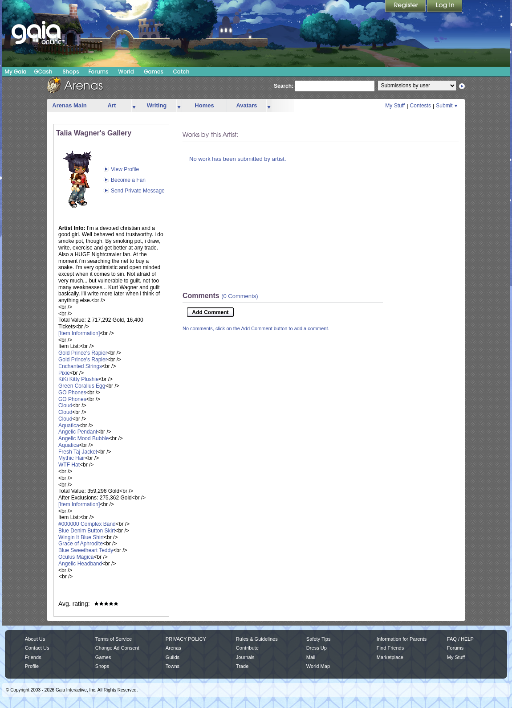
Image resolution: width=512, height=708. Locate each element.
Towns (172, 666)
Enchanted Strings (80, 366)
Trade (242, 666)
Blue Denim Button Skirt (86, 531)
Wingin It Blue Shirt (81, 537)
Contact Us (37, 648)
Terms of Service (113, 639)
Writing (157, 105)
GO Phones (72, 392)
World (126, 71)
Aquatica (68, 425)
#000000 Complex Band (87, 524)
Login (445, 6)
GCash (43, 71)
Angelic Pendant (77, 432)
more (134, 105)
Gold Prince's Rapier (82, 353)
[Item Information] (79, 333)
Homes (204, 105)
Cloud (65, 405)
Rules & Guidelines (257, 639)
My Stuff (395, 105)
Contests (420, 105)
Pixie (64, 373)
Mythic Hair (71, 458)
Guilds (172, 657)
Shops (70, 71)
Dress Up (316, 648)
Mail (310, 657)
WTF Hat (69, 465)
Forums (98, 71)
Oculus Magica (75, 557)
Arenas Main (69, 105)
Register (406, 6)
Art (112, 105)
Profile (32, 666)
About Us (35, 639)
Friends (33, 657)
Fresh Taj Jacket (77, 452)
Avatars (246, 105)
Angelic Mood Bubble (83, 438)
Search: (283, 86)
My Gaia (15, 71)
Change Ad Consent (117, 648)
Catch (181, 71)
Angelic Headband (80, 564)
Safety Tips (318, 639)
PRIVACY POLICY (186, 639)
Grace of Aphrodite (80, 543)
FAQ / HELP (460, 639)
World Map (318, 666)
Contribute (247, 648)
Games (153, 71)
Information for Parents (402, 639)
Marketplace (390, 657)
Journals (245, 657)
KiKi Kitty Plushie (78, 379)
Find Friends (390, 648)
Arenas (173, 648)
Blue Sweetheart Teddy (85, 550)
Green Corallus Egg (81, 386)
